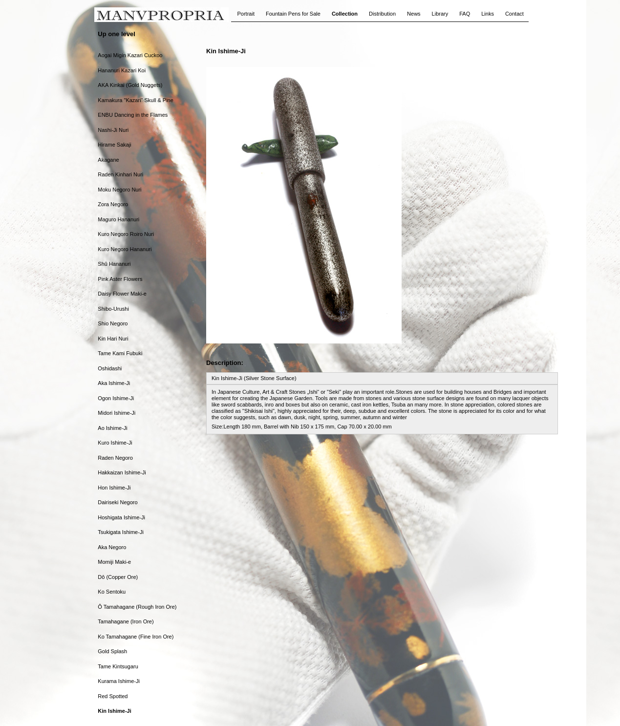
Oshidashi (110, 368)
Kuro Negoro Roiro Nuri (126, 234)
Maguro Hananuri (118, 219)
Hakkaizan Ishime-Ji (122, 472)
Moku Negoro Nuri (119, 189)
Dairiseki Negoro (117, 502)
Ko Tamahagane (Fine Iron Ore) (135, 637)
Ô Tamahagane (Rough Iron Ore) (137, 607)
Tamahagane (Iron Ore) (125, 621)
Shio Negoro (113, 323)
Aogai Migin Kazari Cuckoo (130, 55)
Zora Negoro (113, 204)
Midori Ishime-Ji (116, 413)
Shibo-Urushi (113, 309)
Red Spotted (113, 696)
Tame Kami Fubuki (120, 353)
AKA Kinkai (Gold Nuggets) (130, 85)
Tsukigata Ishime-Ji (121, 532)
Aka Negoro (112, 547)
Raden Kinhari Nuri (120, 174)
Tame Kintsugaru (118, 666)
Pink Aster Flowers (120, 279)
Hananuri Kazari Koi (122, 70)
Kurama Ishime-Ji (119, 681)
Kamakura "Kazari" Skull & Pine (135, 100)
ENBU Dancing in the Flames (133, 115)
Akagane (108, 160)
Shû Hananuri (114, 264)
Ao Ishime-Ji (113, 428)
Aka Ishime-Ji (114, 383)
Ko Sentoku (112, 592)
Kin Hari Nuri (113, 339)
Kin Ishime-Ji (114, 711)
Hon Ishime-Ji (114, 488)
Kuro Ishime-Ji (115, 443)
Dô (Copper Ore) (118, 577)
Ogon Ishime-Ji (116, 398)
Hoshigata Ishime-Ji (121, 517)
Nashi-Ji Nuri (113, 130)
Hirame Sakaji (114, 145)
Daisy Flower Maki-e (122, 294)
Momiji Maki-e (114, 562)
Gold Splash (112, 651)
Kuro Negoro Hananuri (124, 249)
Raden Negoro (115, 458)
